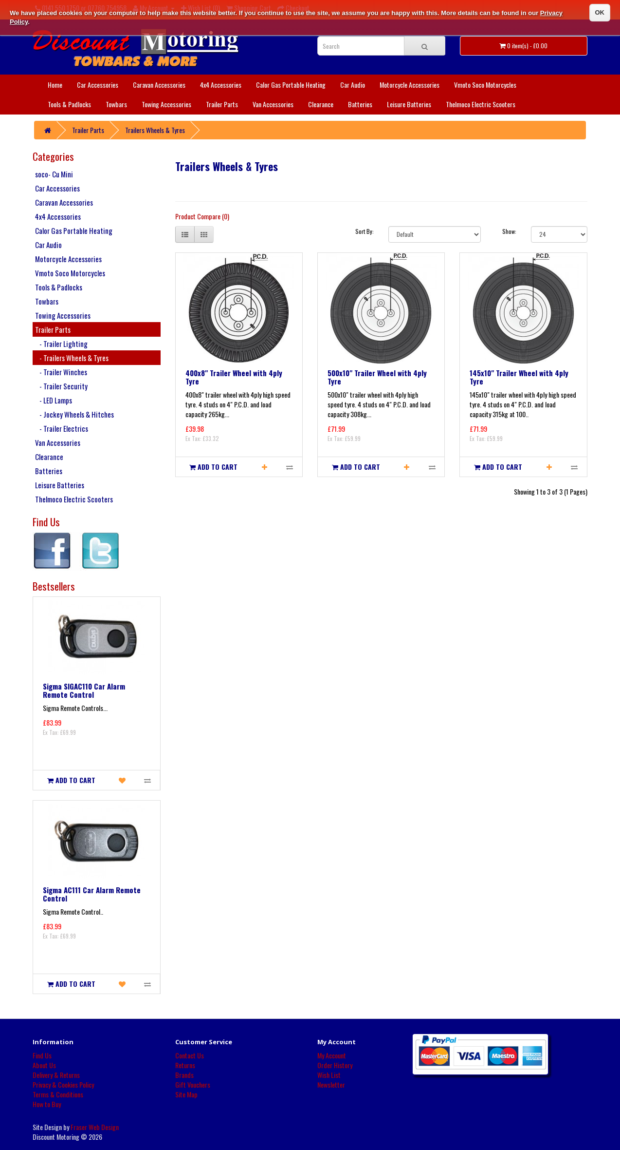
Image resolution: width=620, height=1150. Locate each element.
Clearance (320, 104)
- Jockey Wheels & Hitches (74, 414)
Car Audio (352, 84)
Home (55, 84)
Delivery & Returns (56, 1075)
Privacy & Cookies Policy (63, 1084)
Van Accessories (273, 104)
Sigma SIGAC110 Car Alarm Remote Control (84, 690)
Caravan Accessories (159, 84)
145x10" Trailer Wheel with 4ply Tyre (519, 376)
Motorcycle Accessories (409, 84)
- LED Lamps (53, 400)
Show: (509, 231)
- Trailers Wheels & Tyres (72, 357)
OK (600, 12)
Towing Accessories (166, 104)
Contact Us (189, 1055)
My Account (331, 1055)
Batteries (360, 104)
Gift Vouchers (192, 1084)
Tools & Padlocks (69, 104)
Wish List (329, 1075)
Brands (184, 1075)
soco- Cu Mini (54, 174)
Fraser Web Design (95, 1127)
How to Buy (47, 1104)
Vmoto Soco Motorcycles (485, 84)
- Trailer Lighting (61, 343)
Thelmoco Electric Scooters (480, 104)
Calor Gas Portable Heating (291, 84)
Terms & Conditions (58, 1094)
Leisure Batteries (409, 104)
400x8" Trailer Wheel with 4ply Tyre (233, 376)
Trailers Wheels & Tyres (155, 130)
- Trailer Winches (61, 371)
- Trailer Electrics (61, 428)
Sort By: (364, 231)
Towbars (116, 104)
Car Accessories (97, 84)
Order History (334, 1065)
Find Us (42, 1055)
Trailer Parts (222, 104)
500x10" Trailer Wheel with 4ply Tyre (377, 376)
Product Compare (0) (202, 216)
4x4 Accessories (220, 84)
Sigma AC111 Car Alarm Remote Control (92, 893)
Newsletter (331, 1084)
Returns (185, 1065)
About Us (44, 1065)
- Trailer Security (61, 386)
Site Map (186, 1094)
